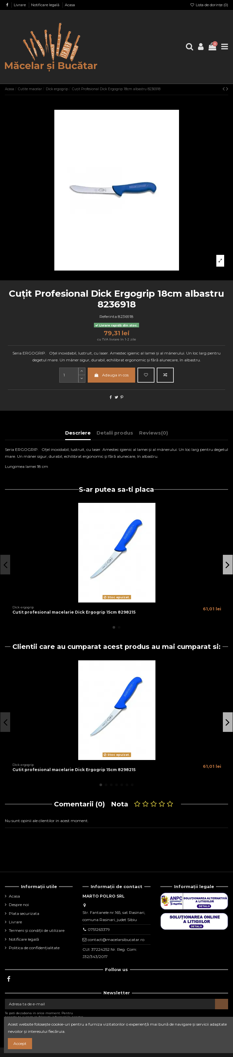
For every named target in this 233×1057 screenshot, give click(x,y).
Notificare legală (46, 5)
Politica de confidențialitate (34, 947)
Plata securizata (24, 913)
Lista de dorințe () (209, 5)
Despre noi (19, 904)
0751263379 (99, 929)
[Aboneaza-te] (221, 1004)
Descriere (78, 433)
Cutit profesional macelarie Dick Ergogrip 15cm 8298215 (73, 612)
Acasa (70, 5)
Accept (20, 1043)
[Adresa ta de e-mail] (110, 1004)
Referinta (108, 316)
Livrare (20, 5)
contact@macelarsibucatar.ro (116, 939)
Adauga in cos (111, 374)
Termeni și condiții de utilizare (36, 930)
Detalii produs (115, 433)
